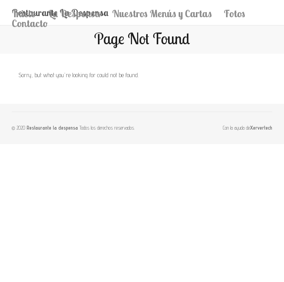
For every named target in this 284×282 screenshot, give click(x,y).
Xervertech (261, 128)
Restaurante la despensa (52, 128)
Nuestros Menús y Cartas (162, 13)
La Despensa (74, 13)
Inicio (24, 13)
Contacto (30, 23)
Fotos (234, 13)
